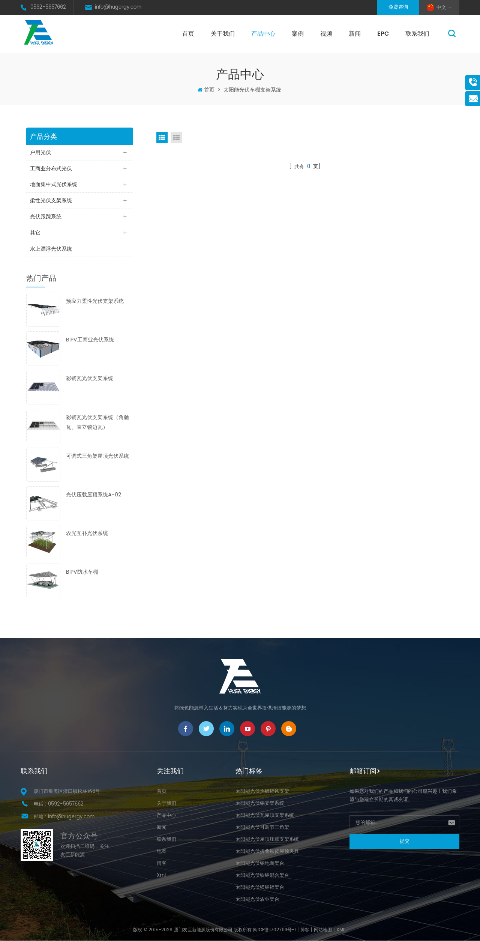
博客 (161, 864)
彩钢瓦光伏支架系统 (89, 379)
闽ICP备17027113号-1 (274, 930)
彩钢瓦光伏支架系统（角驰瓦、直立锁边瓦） (97, 422)
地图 (161, 852)
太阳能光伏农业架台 (257, 900)
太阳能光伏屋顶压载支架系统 (267, 840)
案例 (298, 34)
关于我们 (223, 34)
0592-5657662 (48, 7)
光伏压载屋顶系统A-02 (93, 495)
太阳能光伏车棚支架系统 (252, 90)
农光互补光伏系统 (87, 534)
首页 (188, 34)
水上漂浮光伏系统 (51, 249)
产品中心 (263, 34)
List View (176, 137)
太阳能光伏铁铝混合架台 (262, 876)
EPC (383, 34)
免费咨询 (398, 7)
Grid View (162, 137)
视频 (326, 34)
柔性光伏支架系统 (51, 201)
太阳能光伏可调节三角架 (262, 828)
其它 (35, 233)
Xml (161, 876)
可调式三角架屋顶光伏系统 (97, 456)
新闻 (355, 34)
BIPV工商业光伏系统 (90, 340)
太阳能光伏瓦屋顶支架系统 (265, 816)
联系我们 (417, 34)
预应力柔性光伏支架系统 (95, 302)
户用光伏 (40, 152)
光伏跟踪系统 (46, 217)
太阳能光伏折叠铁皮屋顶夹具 (267, 852)
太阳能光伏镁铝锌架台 (260, 888)
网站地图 (323, 930)
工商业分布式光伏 (51, 168)
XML (340, 930)
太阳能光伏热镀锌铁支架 (262, 792)
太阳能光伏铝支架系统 (260, 804)
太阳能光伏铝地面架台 (260, 864)
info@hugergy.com (118, 7)
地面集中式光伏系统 (53, 184)
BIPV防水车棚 (82, 572)
